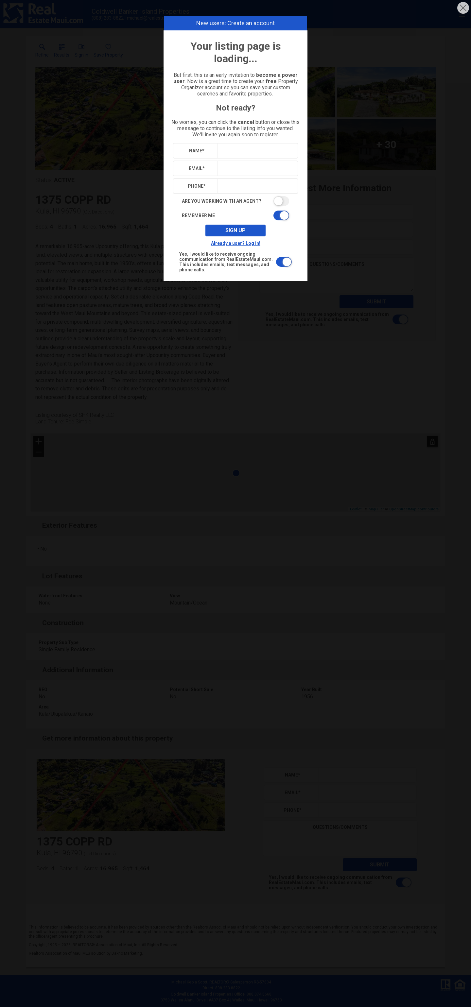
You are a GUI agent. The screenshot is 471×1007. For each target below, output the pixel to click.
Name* (196, 150)
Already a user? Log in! (235, 243)
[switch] (235, 201)
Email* (197, 168)
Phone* (197, 186)
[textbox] (256, 151)
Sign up (235, 230)
